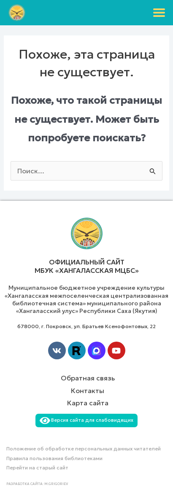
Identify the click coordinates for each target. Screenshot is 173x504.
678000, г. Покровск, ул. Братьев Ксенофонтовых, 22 (86, 326)
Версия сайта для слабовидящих (86, 420)
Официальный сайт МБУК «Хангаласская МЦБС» (87, 266)
